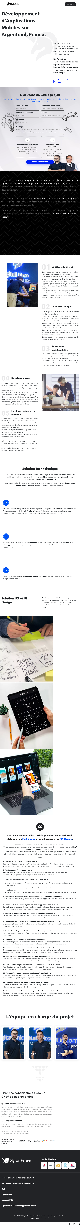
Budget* (44, 112)
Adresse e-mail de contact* (51, 105)
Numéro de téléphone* (25, 112)
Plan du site (62, 1216)
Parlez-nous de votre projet (27, 144)
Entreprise (20, 120)
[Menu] (70, 4)
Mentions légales (52, 1216)
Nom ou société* (22, 105)
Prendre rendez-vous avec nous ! (65, 81)
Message (19, 127)
